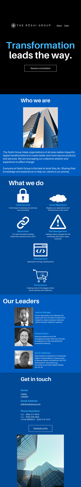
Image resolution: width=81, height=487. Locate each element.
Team (66, 25)
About (59, 25)
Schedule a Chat (40, 428)
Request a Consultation (40, 68)
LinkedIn (24, 396)
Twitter (24, 394)
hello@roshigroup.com (30, 404)
